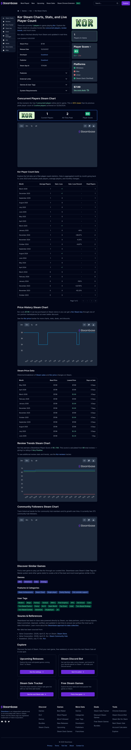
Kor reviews (60, 454)
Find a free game (78, 694)
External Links (44, 79)
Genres (78, 711)
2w (21, 126)
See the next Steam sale (36, 694)
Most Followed (62, 719)
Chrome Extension (119, 711)
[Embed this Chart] (85, 126)
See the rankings (37, 672)
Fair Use (64, 746)
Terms (57, 746)
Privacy (49, 746)
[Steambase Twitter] (9, 721)
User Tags (79, 719)
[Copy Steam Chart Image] (89, 126)
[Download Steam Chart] (93, 126)
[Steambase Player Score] (90, 46)
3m (27, 126)
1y (32, 126)
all (36, 126)
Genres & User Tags (44, 84)
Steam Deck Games (64, 731)
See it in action (78, 672)
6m (27, 325)
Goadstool (44, 55)
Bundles (42, 723)
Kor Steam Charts (41, 11)
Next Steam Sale (118, 723)
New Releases (62, 723)
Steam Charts (44, 727)
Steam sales (41, 375)
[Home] (18, 11)
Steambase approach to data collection (63, 625)
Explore (125, 3)
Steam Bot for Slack (120, 719)
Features (44, 73)
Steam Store (62, 634)
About (72, 746)
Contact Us (80, 746)
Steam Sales (51, 3)
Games (24, 11)
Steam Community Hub (59, 636)
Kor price (27, 318)
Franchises (80, 731)
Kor (31, 11)
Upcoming (40, 3)
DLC (40, 715)
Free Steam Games (101, 722)
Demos (41, 719)
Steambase (5, 711)
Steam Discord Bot (119, 715)
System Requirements (44, 90)
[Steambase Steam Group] (5, 721)
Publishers (80, 727)
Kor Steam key (77, 312)
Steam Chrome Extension (66, 3)
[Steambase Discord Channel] (2, 721)
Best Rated (61, 711)
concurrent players (53, 28)
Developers (80, 723)
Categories (80, 715)
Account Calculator (119, 727)
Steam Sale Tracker (101, 711)
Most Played (25, 3)
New (33, 3)
